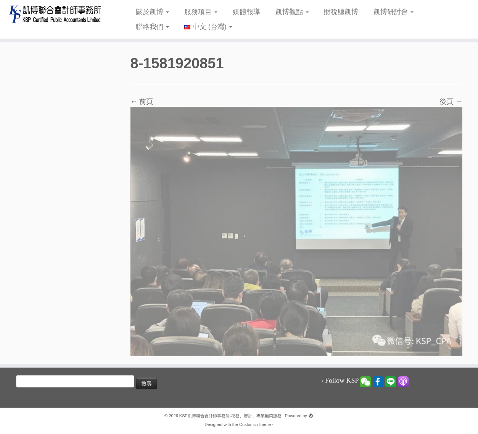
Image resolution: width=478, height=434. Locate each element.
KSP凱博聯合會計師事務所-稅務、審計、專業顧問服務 (230, 415)
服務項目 (200, 12)
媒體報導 (246, 12)
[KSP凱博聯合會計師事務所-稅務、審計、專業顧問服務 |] (55, 14)
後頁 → (450, 101)
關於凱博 (152, 12)
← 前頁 (141, 101)
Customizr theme (255, 424)
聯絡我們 (152, 27)
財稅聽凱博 (341, 12)
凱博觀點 (292, 12)
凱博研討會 (393, 12)
